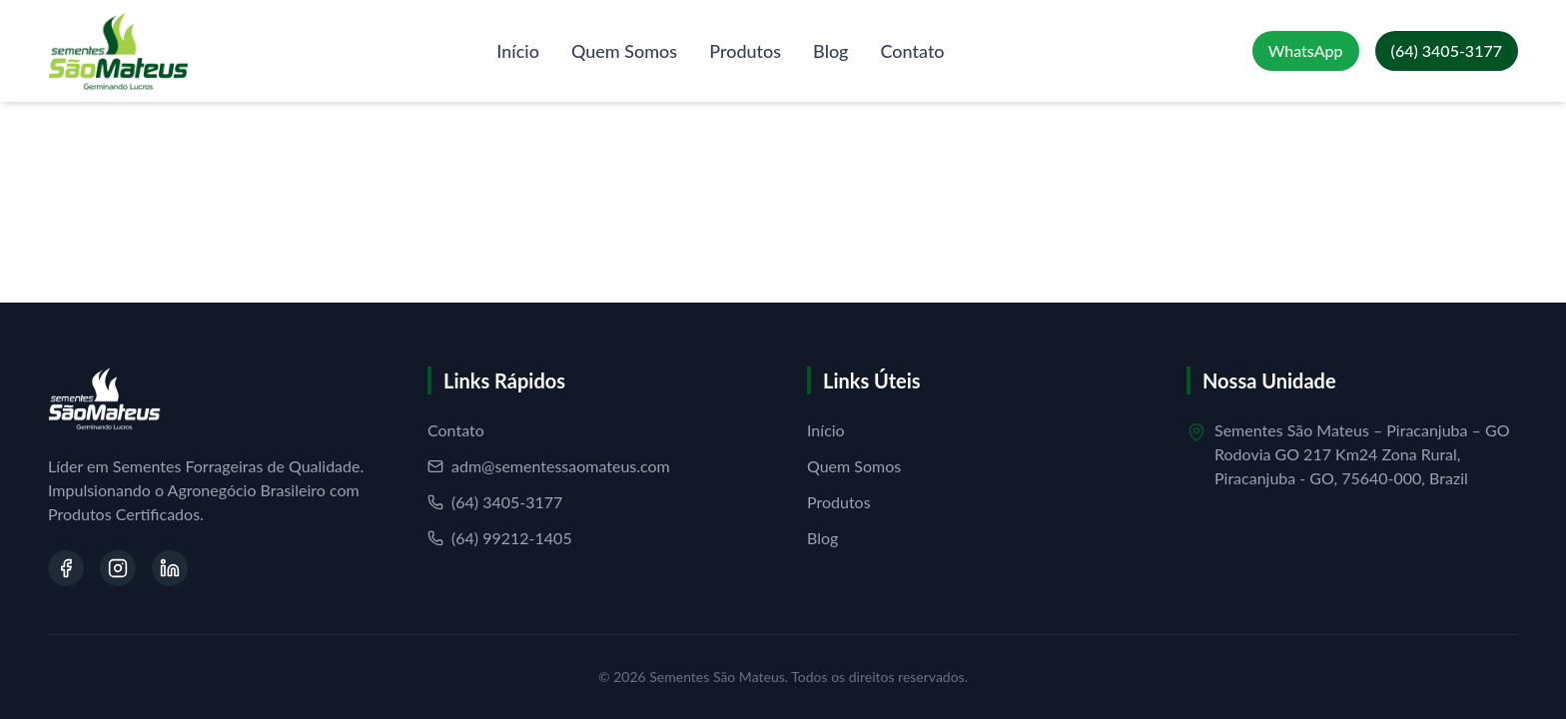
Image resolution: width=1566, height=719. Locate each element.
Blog (830, 51)
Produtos (745, 51)
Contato (913, 51)
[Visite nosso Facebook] (66, 568)
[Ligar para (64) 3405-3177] (1446, 51)
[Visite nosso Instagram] (118, 568)
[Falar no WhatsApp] (1305, 51)
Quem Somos (624, 51)
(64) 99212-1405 (499, 537)
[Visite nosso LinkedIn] (170, 568)
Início (517, 51)
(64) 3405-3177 (494, 501)
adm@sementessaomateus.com (548, 465)
